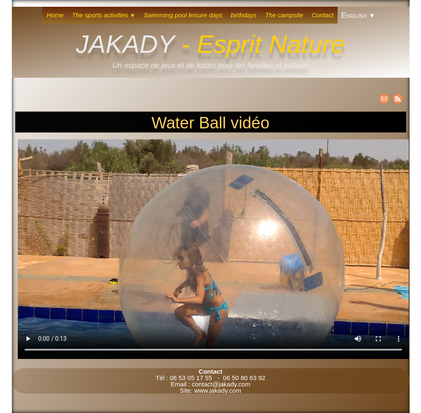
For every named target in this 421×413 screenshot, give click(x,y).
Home (55, 15)
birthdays (244, 15)
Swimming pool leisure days (183, 15)
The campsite (284, 15)
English (358, 15)
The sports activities (103, 15)
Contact (322, 15)
